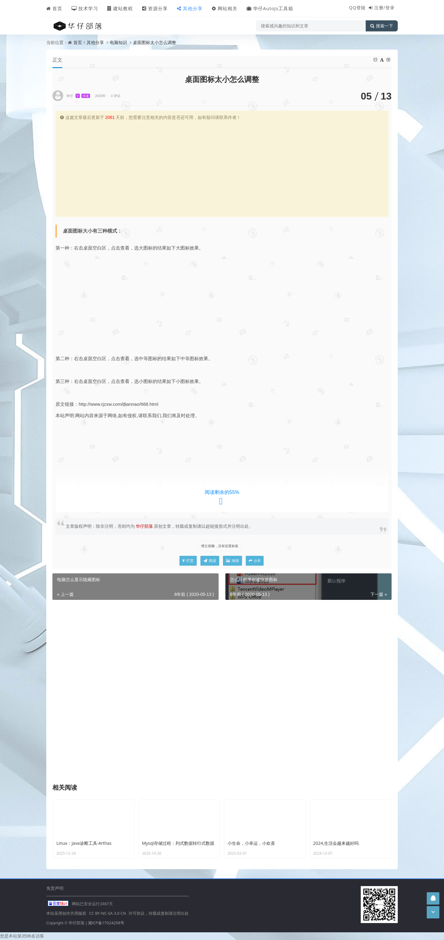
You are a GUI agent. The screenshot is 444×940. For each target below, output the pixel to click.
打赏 (188, 560)
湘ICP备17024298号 (106, 923)
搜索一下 (381, 25)
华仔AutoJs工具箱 (270, 8)
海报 (232, 560)
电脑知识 (118, 42)
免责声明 (55, 888)
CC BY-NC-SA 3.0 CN (107, 913)
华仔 (78, 95)
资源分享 (155, 8)
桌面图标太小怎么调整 (154, 42)
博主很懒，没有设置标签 (219, 545)
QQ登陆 (357, 7)
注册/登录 (384, 7)
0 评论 (116, 95)
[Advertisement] (222, 167)
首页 (54, 8)
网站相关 (224, 8)
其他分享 (190, 8)
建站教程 (120, 8)
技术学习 (85, 8)
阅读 (210, 560)
